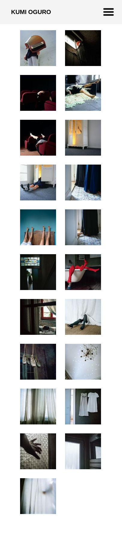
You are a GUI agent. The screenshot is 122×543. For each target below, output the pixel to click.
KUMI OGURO (31, 12)
